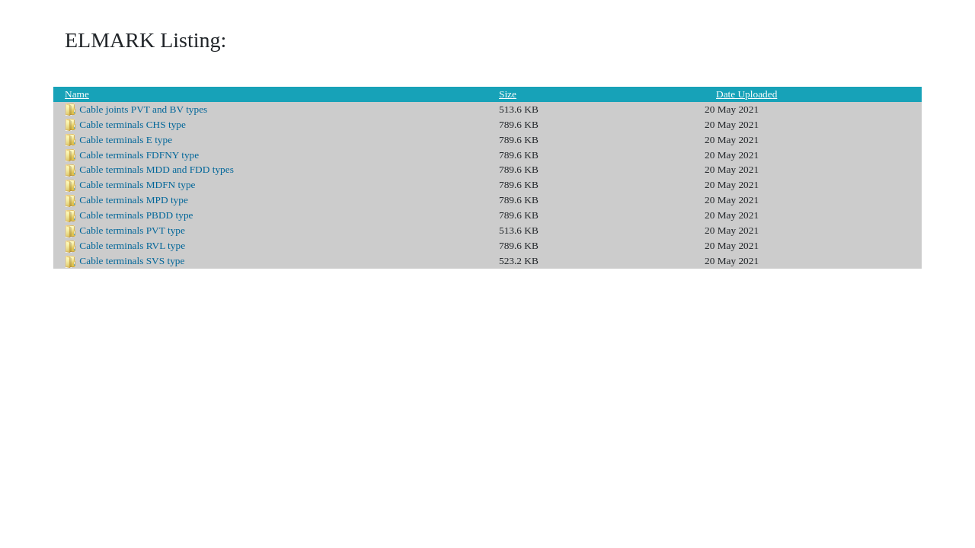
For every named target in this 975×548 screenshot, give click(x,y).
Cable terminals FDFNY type (139, 155)
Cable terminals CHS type (132, 124)
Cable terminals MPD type (133, 200)
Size (507, 94)
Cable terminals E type (125, 139)
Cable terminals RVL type (132, 245)
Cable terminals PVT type (132, 230)
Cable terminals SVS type (131, 260)
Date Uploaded (746, 94)
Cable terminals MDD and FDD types (156, 169)
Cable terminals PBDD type (136, 215)
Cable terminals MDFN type (137, 184)
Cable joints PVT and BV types (143, 109)
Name (77, 94)
